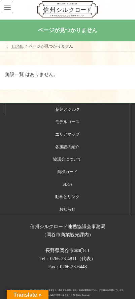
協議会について (67, 159)
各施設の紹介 (67, 146)
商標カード (67, 171)
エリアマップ (67, 134)
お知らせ (67, 209)
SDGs (67, 184)
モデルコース (67, 121)
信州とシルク (68, 109)
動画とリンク (67, 196)
